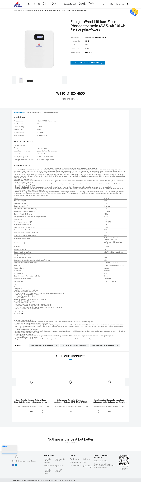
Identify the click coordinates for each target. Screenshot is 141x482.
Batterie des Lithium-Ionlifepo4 (47, 460)
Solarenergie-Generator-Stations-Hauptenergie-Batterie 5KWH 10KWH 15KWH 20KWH (70, 402)
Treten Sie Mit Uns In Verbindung (88, 62)
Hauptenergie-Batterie (26, 10)
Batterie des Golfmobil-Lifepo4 (47, 471)
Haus (29, 4)
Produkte (37, 4)
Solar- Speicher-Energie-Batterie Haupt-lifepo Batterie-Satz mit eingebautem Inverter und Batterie (31, 402)
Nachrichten (120, 4)
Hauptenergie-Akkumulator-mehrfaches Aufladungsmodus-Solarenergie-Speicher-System (109, 402)
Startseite (15, 10)
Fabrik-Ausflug (54, 4)
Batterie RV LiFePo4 (58, 470)
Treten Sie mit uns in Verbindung (86, 4)
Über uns (45, 4)
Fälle (111, 4)
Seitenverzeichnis (75, 465)
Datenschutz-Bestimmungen (86, 466)
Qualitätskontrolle (70, 4)
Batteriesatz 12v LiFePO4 (60, 459)
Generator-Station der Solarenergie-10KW (105, 345)
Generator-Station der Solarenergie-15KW (44, 345)
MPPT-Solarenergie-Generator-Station (74, 345)
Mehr (31, 411)
